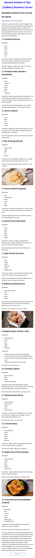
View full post (17, 553)
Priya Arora (11, 20)
